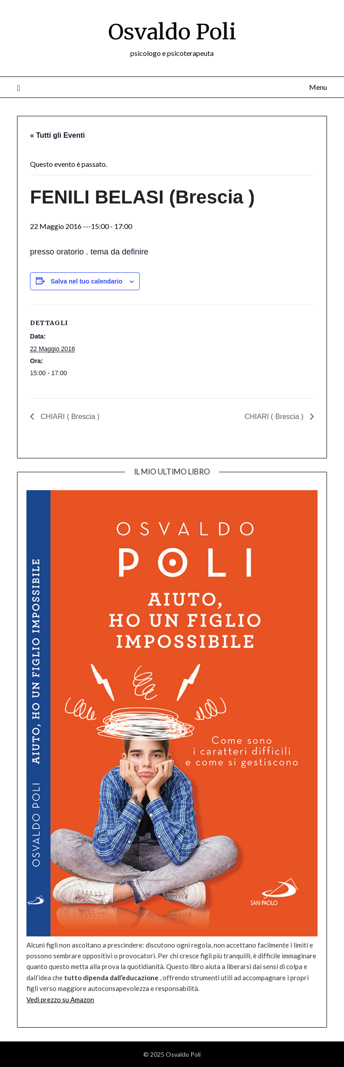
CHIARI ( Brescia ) (69, 416)
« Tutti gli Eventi (57, 135)
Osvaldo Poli (172, 31)
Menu (318, 87)
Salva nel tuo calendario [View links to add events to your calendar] (86, 281)
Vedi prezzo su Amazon (60, 999)
